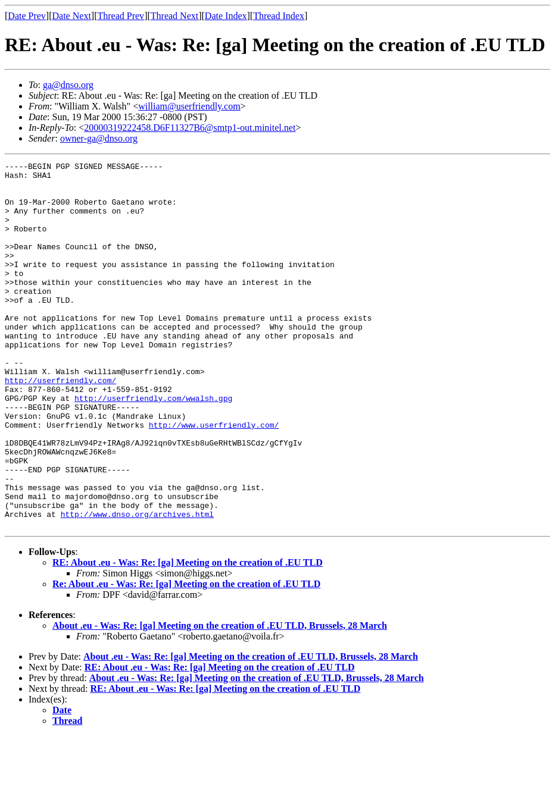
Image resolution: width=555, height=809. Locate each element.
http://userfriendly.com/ (60, 424)
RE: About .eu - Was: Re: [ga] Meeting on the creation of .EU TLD (187, 636)
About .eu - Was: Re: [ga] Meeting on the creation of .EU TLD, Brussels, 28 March (219, 699)
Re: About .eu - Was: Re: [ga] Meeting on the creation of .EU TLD (186, 657)
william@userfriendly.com (189, 106)
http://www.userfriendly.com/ (214, 478)
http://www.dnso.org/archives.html (137, 585)
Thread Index (278, 16)
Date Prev (27, 16)
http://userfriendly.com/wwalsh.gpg (153, 446)
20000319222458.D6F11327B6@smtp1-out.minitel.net (189, 128)
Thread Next (174, 16)
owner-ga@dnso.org (99, 138)
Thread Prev (120, 16)
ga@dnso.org (68, 85)
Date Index (226, 16)
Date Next (71, 16)
